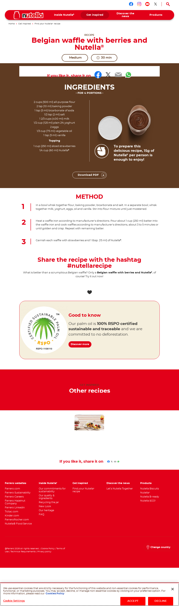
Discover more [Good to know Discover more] (81, 341)
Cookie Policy (47, 549)
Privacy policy (44, 552)
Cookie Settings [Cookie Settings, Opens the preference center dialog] (14, 601)
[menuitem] (64, 15)
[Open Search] (168, 4)
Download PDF (88, 175)
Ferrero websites (15, 483)
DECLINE (160, 601)
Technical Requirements (23, 552)
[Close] (172, 589)
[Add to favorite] (89, 292)
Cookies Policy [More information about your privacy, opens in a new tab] (55, 593)
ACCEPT (132, 601)
